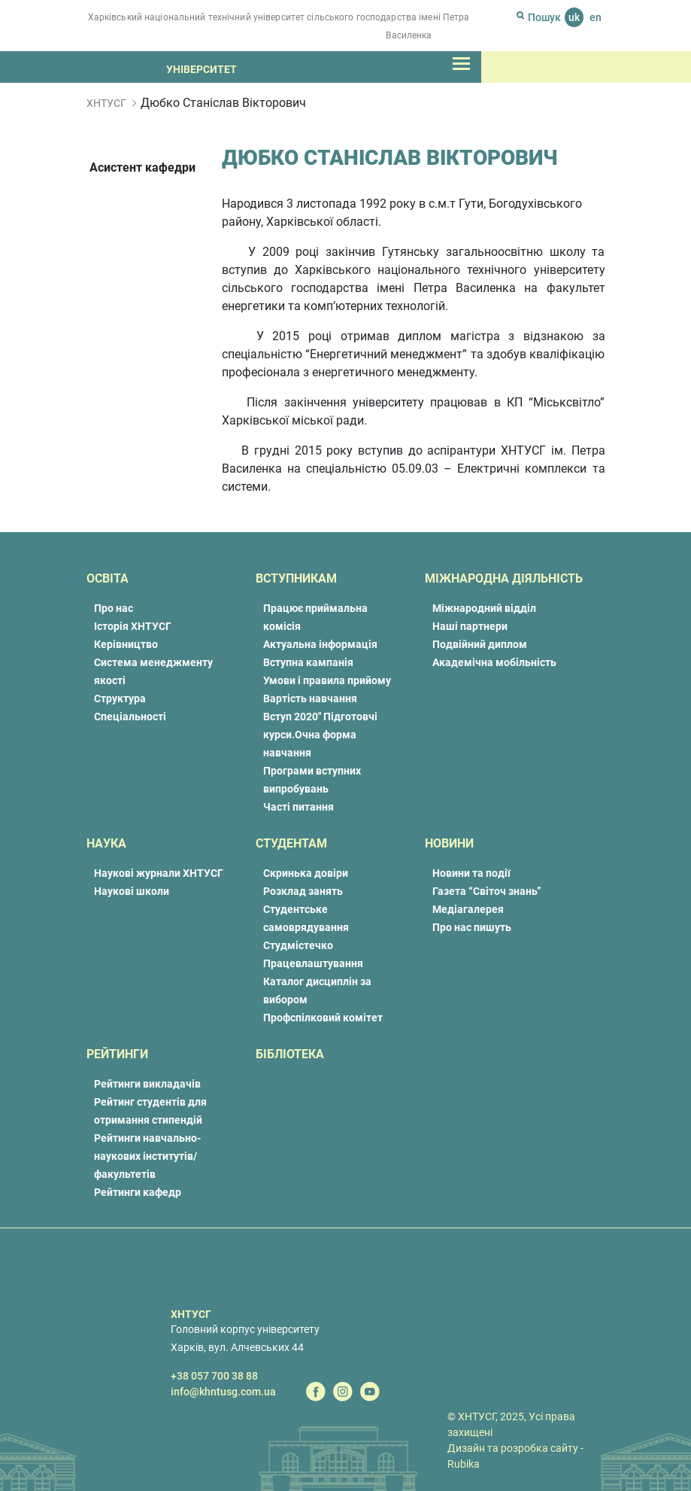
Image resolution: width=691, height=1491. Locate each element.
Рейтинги (117, 1054)
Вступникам (296, 578)
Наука (106, 843)
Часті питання (298, 807)
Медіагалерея (468, 909)
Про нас (113, 608)
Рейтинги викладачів (147, 1084)
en (595, 17)
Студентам (291, 843)
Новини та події (471, 873)
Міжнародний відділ (484, 608)
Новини (449, 843)
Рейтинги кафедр (137, 1192)
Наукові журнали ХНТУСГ (158, 873)
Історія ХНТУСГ (132, 626)
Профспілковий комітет (323, 1018)
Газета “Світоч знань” (486, 891)
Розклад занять (303, 891)
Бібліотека (290, 1054)
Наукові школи (131, 891)
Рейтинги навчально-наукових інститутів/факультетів (147, 1156)
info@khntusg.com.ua (223, 1392)
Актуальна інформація (320, 644)
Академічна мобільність (494, 662)
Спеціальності (130, 717)
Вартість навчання (310, 698)
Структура (120, 698)
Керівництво (126, 644)
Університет (201, 69)
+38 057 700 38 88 (214, 1376)
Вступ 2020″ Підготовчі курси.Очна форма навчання (320, 735)
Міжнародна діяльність (504, 578)
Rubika (463, 1464)
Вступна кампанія (308, 662)
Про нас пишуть (471, 927)
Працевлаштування (313, 963)
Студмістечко (298, 945)
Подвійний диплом (479, 644)
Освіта (107, 578)
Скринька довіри (305, 873)
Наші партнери (470, 626)
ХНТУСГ (106, 103)
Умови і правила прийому (327, 680)
